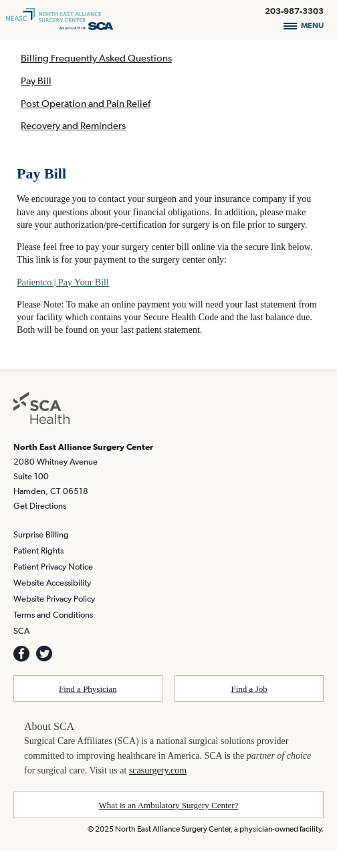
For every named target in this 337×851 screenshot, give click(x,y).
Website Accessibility (52, 583)
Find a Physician (88, 689)
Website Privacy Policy (54, 599)
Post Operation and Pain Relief (85, 103)
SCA (21, 631)
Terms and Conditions (53, 615)
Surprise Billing (41, 534)
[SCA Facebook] (21, 654)
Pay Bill (36, 80)
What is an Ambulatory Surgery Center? (169, 805)
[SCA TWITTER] (44, 654)
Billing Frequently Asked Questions (96, 58)
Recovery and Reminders (73, 125)
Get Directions (39, 506)
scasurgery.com (158, 770)
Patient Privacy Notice (53, 567)
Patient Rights (38, 550)
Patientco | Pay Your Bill (63, 282)
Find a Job (249, 689)
